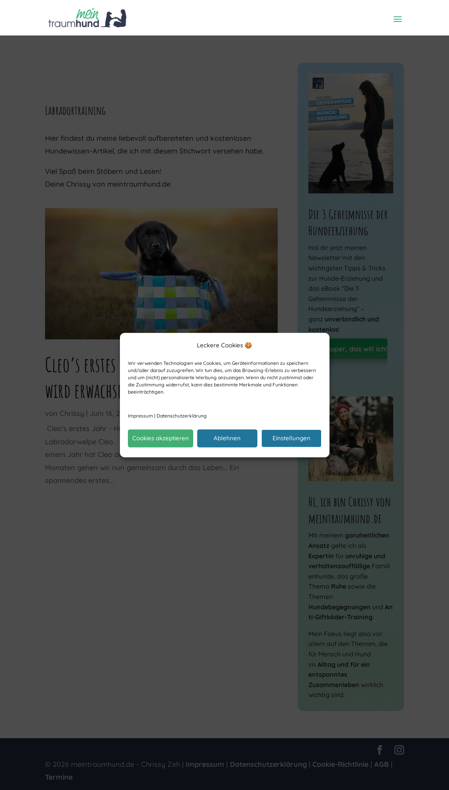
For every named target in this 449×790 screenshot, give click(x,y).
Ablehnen (227, 438)
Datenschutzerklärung (182, 416)
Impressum (140, 416)
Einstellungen (291, 438)
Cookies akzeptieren (160, 438)
